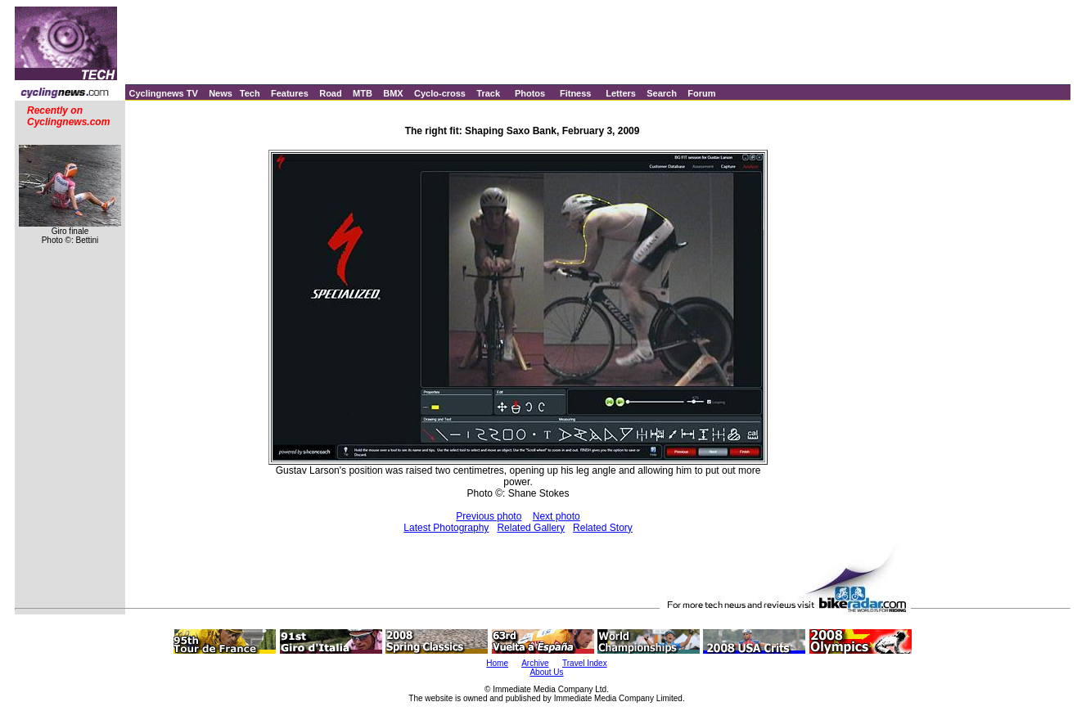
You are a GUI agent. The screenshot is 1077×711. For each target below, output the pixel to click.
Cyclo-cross (440, 93)
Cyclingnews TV (162, 93)
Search (662, 93)
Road (330, 93)
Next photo (556, 516)
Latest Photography (446, 527)
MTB (362, 93)
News (220, 93)
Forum (701, 93)
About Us (546, 672)
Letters (621, 93)
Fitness (576, 93)
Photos (530, 93)
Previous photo (488, 516)
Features (290, 93)
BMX (393, 93)
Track (488, 93)
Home (497, 663)
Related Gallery (531, 527)
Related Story (603, 527)
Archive (534, 663)
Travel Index (584, 663)
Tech (250, 93)
